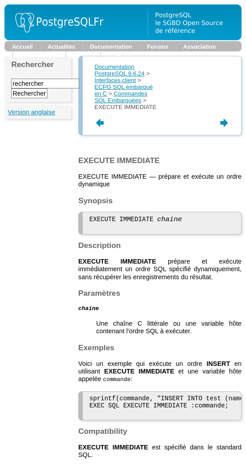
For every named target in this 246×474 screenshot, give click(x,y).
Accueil (22, 46)
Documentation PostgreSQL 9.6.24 (119, 70)
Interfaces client (115, 80)
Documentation (111, 46)
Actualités (61, 46)
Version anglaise (31, 112)
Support (119, 53)
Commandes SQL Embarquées (120, 97)
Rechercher (32, 64)
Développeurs (39, 53)
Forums (158, 46)
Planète (82, 53)
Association (199, 46)
